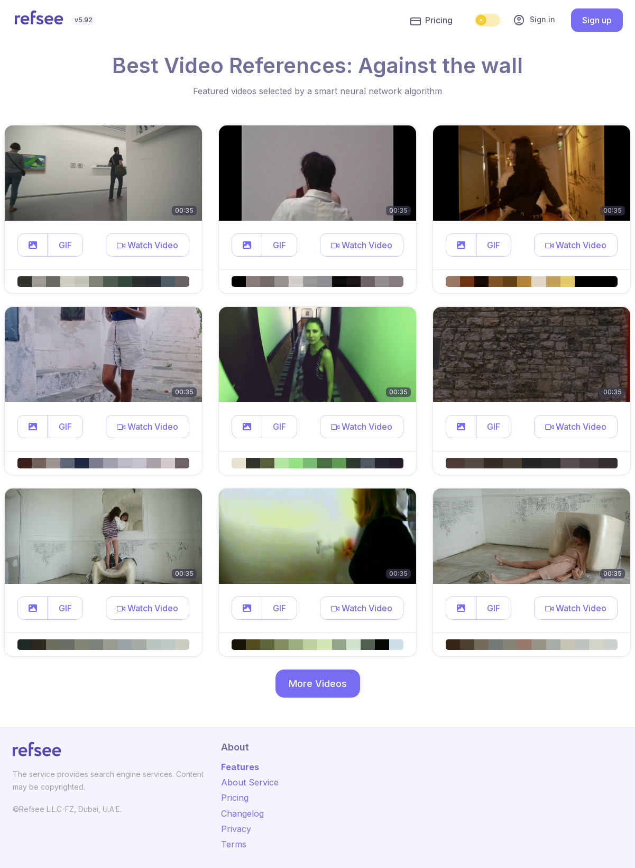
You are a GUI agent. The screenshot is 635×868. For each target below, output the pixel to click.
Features (240, 767)
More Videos (318, 683)
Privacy (236, 829)
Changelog (242, 813)
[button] (32, 245)
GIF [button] (65, 245)
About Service (250, 782)
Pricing (431, 20)
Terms (233, 844)
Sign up (597, 20)
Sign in (534, 20)
